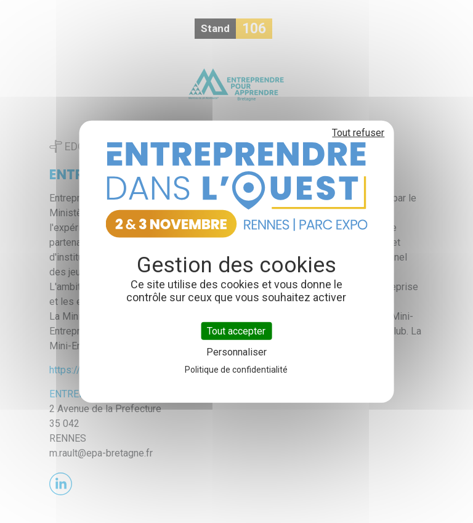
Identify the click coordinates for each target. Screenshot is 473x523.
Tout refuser (358, 132)
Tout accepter (236, 330)
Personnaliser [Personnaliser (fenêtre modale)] (236, 352)
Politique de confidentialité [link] (236, 370)
